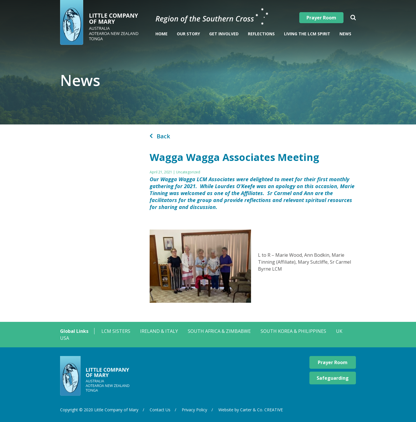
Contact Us (160, 409)
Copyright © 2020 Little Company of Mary (99, 409)
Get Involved (224, 33)
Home (161, 33)
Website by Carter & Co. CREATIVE (250, 409)
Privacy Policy (194, 409)
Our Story (188, 33)
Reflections (261, 33)
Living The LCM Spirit (307, 33)
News (345, 33)
